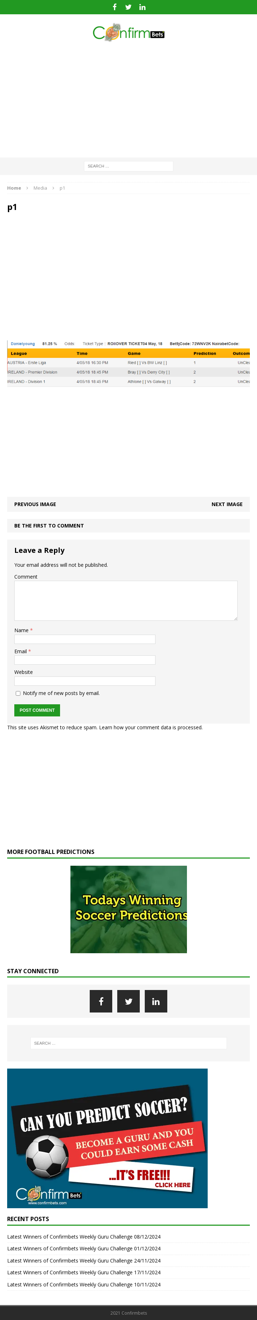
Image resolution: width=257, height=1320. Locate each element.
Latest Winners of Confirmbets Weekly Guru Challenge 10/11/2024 (83, 1284)
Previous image (35, 504)
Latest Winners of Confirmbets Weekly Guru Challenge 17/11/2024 (83, 1272)
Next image (227, 504)
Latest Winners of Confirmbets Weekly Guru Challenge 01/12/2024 (83, 1248)
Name (22, 630)
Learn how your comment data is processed (150, 727)
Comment (26, 576)
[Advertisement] (128, 100)
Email (21, 651)
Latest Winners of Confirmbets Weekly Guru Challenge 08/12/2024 (83, 1236)
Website (23, 672)
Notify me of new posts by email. (61, 693)
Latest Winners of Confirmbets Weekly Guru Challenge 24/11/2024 (83, 1260)
